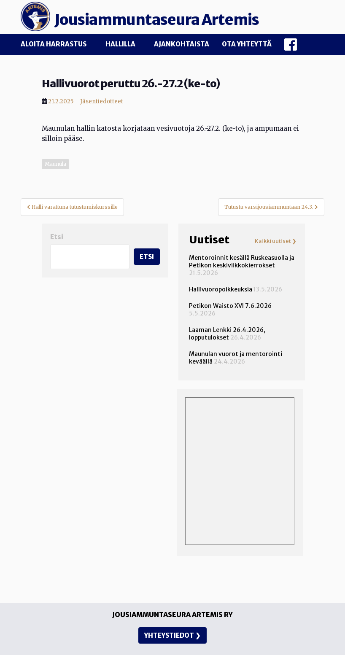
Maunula (55, 164)
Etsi (56, 237)
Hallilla (120, 44)
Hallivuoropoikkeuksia (220, 289)
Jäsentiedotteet (101, 101)
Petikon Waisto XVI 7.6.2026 (230, 306)
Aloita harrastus (53, 44)
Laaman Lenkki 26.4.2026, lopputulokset (227, 333)
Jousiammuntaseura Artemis (156, 20)
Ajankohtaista (181, 44)
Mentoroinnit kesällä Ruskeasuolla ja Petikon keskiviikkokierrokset (241, 261)
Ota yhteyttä (247, 44)
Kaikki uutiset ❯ (275, 241)
